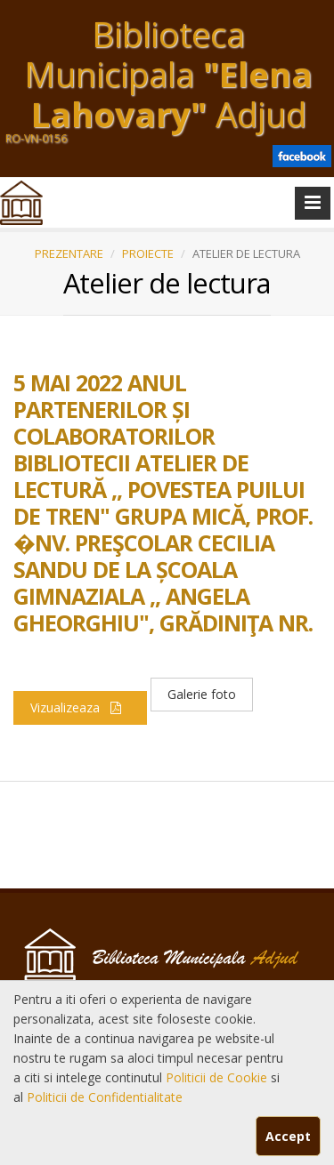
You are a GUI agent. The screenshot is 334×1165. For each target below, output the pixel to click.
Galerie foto (201, 694)
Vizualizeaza (80, 707)
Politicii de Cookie (218, 1077)
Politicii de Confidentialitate (105, 1097)
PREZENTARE (69, 253)
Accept (288, 1136)
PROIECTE (148, 253)
